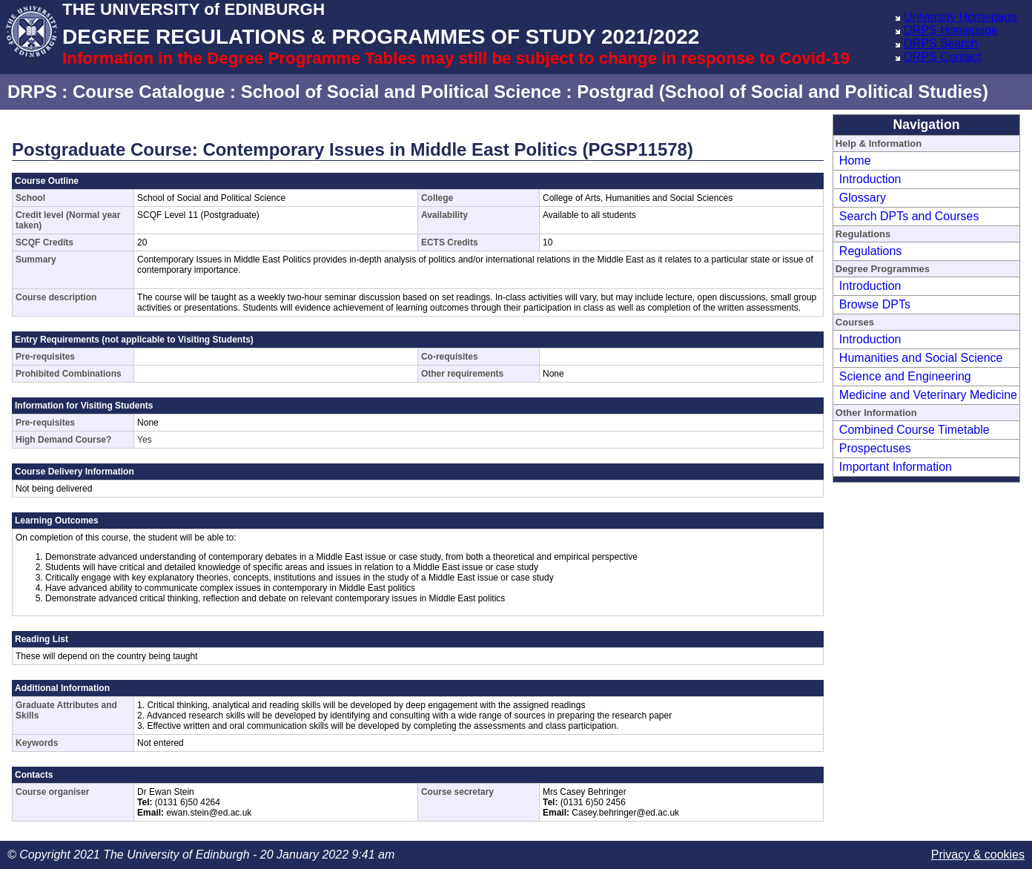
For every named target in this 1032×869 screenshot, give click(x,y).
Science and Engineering (905, 376)
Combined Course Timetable (914, 429)
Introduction (870, 179)
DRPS (32, 92)
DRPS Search (941, 43)
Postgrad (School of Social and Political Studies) (782, 92)
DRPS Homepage (951, 30)
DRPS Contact (942, 56)
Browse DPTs (874, 304)
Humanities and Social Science (921, 357)
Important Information (895, 466)
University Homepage (960, 16)
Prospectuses (875, 448)
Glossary (862, 197)
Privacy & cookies (978, 854)
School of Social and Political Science (401, 92)
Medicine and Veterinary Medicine (928, 395)
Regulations (870, 251)
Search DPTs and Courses (909, 216)
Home (855, 160)
